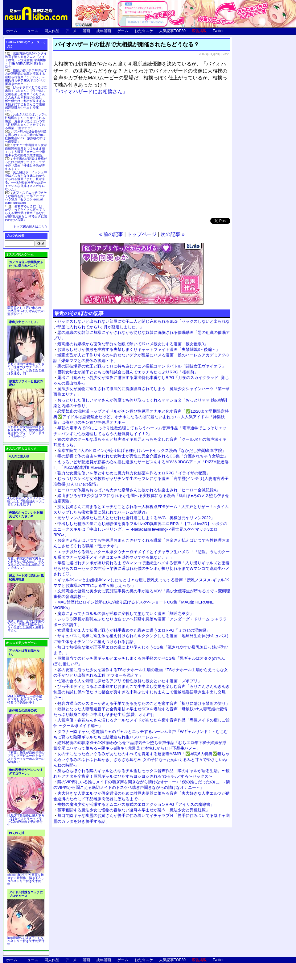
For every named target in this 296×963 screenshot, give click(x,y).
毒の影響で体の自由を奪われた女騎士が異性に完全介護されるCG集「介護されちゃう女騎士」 (142, 456)
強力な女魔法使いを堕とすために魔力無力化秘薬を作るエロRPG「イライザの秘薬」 (133, 473)
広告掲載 (199, 31)
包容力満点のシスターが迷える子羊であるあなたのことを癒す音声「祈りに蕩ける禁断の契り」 (143, 703)
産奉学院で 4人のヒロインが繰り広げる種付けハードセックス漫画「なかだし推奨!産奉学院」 (141, 450)
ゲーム (122, 31)
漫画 (86, 31)
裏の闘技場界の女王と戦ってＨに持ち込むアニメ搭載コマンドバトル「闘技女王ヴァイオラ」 (141, 366)
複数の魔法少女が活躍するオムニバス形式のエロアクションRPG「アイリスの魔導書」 (135, 804)
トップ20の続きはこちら (30, 226)
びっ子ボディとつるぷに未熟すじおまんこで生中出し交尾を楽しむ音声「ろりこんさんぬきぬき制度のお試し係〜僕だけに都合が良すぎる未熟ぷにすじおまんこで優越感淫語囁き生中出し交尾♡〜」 (141, 692)
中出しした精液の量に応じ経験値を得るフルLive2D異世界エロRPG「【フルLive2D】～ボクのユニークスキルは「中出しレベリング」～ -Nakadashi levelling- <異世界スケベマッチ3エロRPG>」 (140, 529)
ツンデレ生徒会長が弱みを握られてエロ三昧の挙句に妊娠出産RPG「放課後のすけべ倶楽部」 (26, 136)
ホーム (11, 31)
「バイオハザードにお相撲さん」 (90, 91)
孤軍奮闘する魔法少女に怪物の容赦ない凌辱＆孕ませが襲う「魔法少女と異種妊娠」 (133, 810)
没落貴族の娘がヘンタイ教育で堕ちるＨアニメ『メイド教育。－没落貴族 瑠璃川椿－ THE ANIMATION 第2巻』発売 (26, 60)
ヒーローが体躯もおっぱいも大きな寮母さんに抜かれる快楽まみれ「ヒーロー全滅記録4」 (138, 490)
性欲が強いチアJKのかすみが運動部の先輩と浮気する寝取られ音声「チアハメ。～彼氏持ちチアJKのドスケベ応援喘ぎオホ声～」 (26, 77)
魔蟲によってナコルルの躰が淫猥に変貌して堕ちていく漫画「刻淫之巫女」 (125, 613)
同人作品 (51, 31)
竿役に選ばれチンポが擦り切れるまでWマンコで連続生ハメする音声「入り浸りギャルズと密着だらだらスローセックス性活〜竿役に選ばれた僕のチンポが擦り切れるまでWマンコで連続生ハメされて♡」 (141, 568)
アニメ (70, 31)
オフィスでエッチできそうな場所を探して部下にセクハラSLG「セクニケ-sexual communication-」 (26, 197)
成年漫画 (103, 31)
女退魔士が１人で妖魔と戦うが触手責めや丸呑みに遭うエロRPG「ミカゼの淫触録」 (133, 630)
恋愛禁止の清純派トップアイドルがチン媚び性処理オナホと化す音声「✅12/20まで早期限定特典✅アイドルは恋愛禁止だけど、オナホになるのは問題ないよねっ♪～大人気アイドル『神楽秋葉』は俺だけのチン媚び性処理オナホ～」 (141, 417)
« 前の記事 (111, 234)
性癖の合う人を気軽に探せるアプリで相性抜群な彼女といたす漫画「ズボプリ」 (129, 681)
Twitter (218, 31)
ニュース (30, 31)
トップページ (142, 234)
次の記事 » (172, 234)
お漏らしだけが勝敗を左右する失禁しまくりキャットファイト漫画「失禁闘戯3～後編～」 (138, 349)
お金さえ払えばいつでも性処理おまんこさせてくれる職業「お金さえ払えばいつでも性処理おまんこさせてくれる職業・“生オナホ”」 (26, 121)
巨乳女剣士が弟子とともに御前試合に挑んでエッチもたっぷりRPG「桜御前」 (127, 372)
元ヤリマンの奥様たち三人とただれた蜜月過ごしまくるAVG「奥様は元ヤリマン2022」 (136, 517)
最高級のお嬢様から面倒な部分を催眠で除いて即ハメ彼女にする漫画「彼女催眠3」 (132, 344)
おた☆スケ (143, 31)
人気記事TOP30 (172, 31)
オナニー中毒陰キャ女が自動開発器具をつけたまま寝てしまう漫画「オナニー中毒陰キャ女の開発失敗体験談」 (26, 150)
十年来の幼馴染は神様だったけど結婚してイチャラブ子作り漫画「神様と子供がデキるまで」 (26, 163)
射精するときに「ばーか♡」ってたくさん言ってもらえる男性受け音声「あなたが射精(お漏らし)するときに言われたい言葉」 (26, 212)
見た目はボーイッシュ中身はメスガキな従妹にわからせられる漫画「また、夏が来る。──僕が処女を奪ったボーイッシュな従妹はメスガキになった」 (26, 180)
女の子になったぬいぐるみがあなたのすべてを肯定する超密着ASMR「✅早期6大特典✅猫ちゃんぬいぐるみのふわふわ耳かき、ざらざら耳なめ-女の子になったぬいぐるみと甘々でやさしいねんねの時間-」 (141, 759)
